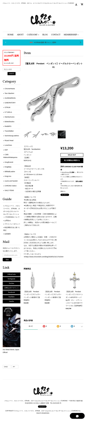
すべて (31, 326)
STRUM (7, 107)
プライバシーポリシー (12, 224)
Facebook (11, 292)
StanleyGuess (9, 117)
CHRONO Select (10, 186)
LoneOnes (8, 145)
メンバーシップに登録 (68, 172)
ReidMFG (8, 126)
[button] (33, 35)
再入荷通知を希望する (72, 160)
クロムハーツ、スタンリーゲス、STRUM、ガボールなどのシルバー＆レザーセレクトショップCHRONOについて (11, 211)
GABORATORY (10, 103)
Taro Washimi (9, 93)
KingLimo (8, 176)
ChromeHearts (10, 89)
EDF (6, 150)
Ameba (11, 301)
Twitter (11, 283)
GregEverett (9, 162)
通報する (62, 191)
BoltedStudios (9, 121)
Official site (11, 274)
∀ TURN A (8, 112)
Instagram (11, 279)
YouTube (12, 297)
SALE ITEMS (9, 190)
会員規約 (7, 234)
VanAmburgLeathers (12, 136)
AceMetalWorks (10, 98)
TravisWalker (9, 131)
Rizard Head (9, 140)
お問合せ (7, 220)
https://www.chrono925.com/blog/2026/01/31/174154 (43, 257)
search (11, 73)
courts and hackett (11, 181)
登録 (7, 260)
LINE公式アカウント (11, 288)
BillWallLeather (10, 171)
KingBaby (8, 167)
